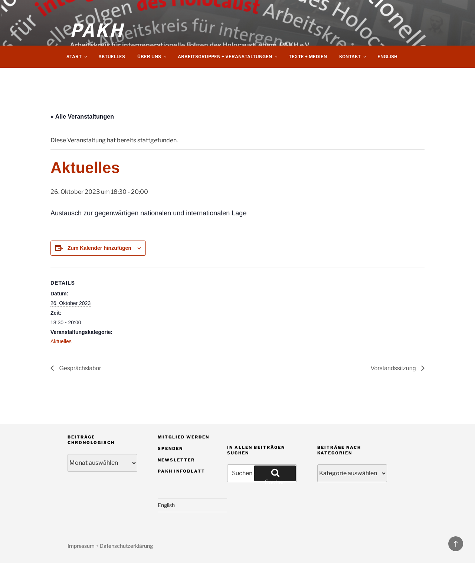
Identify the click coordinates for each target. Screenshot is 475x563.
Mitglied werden (183, 437)
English (387, 56)
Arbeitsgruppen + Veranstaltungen (228, 56)
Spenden (170, 448)
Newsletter (176, 460)
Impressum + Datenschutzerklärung (110, 546)
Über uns (152, 56)
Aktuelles (111, 56)
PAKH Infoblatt (181, 471)
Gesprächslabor (79, 368)
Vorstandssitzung (394, 368)
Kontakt (353, 56)
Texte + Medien (308, 56)
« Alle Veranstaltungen (82, 116)
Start (77, 56)
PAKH (97, 29)
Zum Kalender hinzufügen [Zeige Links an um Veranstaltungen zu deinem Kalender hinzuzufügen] (99, 248)
